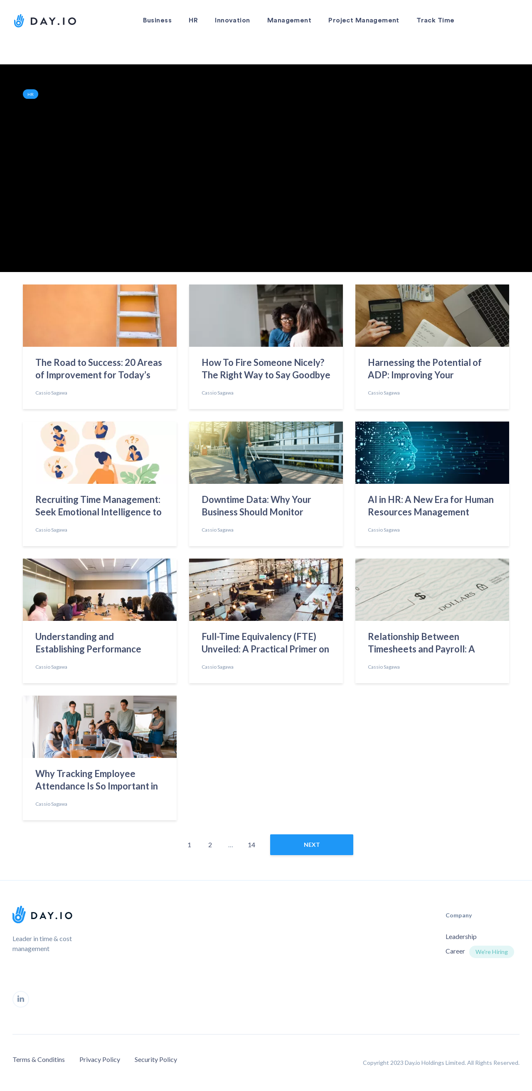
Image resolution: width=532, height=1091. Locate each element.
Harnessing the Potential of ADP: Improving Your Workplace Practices (425, 370)
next (312, 844)
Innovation (232, 20)
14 (251, 844)
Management (289, 20)
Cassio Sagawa (51, 393)
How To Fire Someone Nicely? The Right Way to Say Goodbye (266, 368)
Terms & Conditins (38, 1059)
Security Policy (156, 1059)
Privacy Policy (99, 1059)
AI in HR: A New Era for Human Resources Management (431, 505)
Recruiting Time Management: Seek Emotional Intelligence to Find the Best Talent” (98, 507)
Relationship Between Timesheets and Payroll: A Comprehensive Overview (421, 644)
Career (455, 951)
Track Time (435, 20)
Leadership (461, 936)
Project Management (363, 20)
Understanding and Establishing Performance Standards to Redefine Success (99, 644)
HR (193, 20)
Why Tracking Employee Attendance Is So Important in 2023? (96, 781)
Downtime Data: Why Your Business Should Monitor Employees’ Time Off (256, 507)
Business (157, 20)
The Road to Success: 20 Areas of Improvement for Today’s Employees (98, 370)
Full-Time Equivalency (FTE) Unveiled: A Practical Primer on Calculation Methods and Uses (265, 644)
